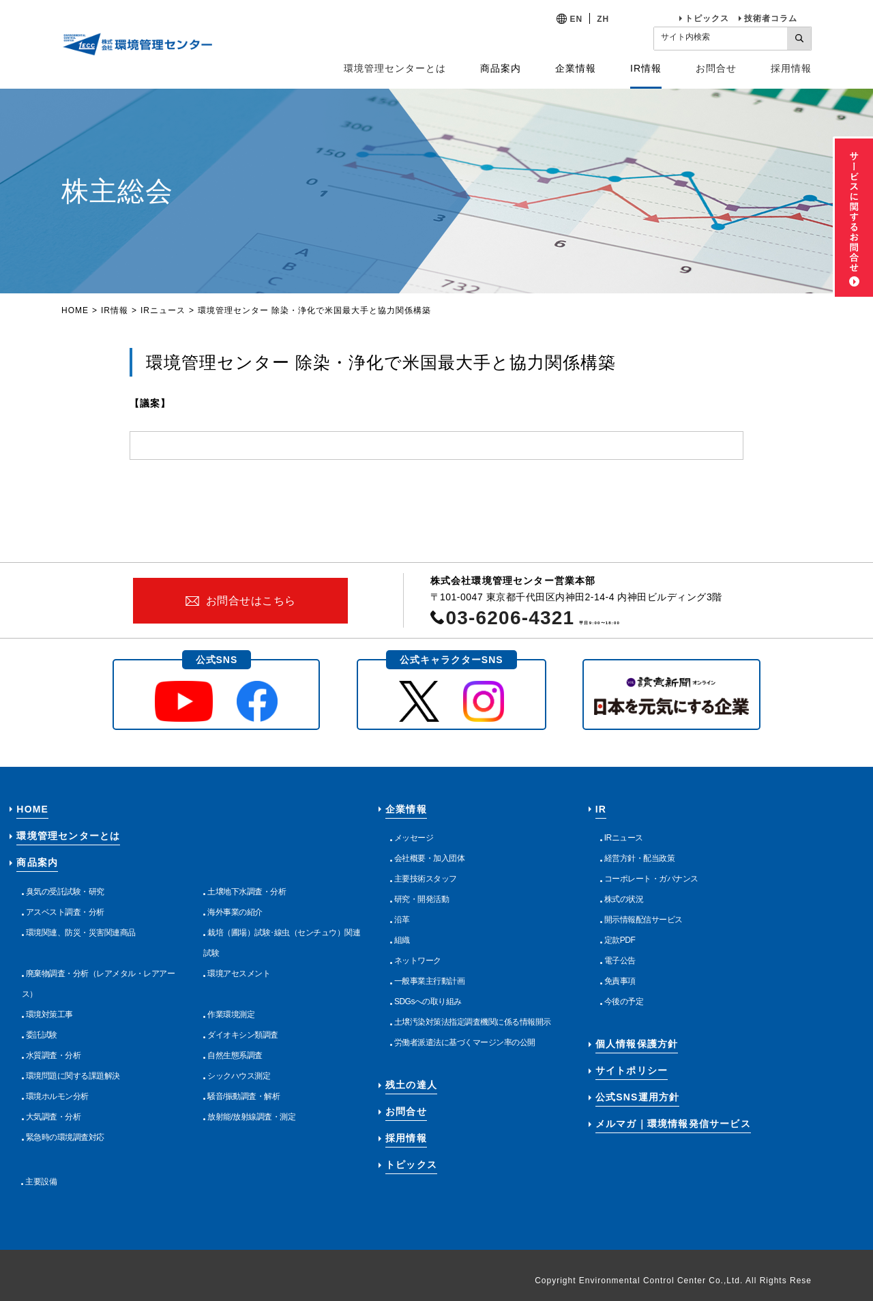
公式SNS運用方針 (637, 1097)
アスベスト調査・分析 (65, 912)
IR (600, 809)
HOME (75, 310)
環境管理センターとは (395, 68)
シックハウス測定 (238, 1076)
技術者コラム (770, 18)
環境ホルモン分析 (57, 1096)
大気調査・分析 (53, 1117)
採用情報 (791, 68)
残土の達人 (411, 1084)
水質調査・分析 (53, 1055)
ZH (603, 19)
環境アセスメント (238, 973)
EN (576, 19)
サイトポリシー (631, 1070)
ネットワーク (417, 960)
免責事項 (620, 981)
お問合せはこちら (251, 600)
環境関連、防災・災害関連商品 (81, 932)
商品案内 (37, 862)
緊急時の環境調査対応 (65, 1137)
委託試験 (41, 1035)
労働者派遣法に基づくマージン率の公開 (464, 1042)
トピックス (707, 18)
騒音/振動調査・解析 (243, 1096)
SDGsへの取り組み (428, 1001)
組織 (402, 940)
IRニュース (163, 310)
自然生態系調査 (235, 1055)
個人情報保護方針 (637, 1043)
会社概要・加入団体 (429, 858)
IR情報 (114, 310)
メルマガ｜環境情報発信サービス (673, 1123)
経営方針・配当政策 (639, 858)
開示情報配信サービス (643, 919)
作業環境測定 (230, 1014)
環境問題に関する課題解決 (73, 1076)
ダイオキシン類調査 (242, 1035)
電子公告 (620, 960)
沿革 (402, 919)
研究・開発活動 (421, 899)
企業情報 (406, 809)
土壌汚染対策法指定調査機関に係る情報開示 (472, 1022)
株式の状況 (624, 899)
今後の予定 (624, 1001)
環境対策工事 (49, 1014)
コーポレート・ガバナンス (651, 878)
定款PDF (620, 940)
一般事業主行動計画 (429, 981)
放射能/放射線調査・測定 (251, 1117)
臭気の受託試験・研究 (65, 891)
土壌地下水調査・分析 (246, 891)
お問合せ (716, 68)
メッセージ (414, 838)
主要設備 (41, 1181)
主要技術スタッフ (425, 878)
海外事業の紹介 (235, 912)
